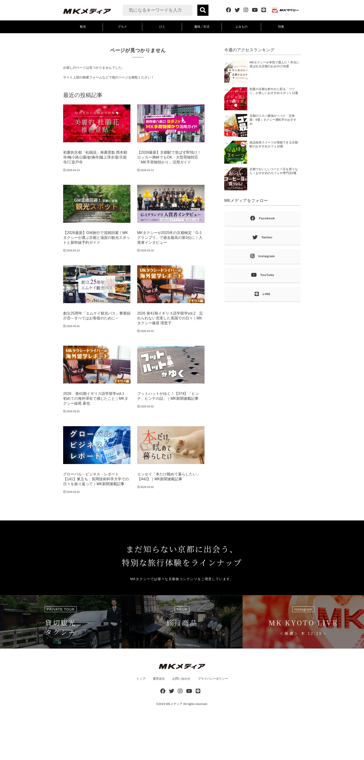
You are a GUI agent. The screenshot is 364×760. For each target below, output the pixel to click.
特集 (281, 26)
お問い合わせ (181, 678)
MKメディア (174, 704)
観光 (83, 26)
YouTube (262, 275)
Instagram (262, 256)
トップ (140, 678)
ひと (162, 26)
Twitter (263, 237)
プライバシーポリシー (213, 678)
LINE (263, 294)
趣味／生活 (201, 26)
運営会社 (159, 678)
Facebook (262, 218)
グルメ (122, 26)
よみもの (241, 26)
